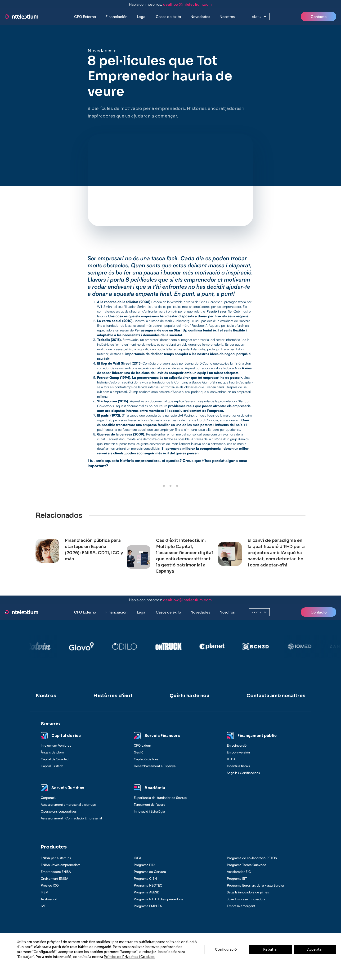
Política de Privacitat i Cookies (129, 957)
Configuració (226, 949)
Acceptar (315, 949)
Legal (141, 16)
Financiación (116, 16)
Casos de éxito (168, 16)
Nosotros (227, 16)
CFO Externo (85, 16)
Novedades (200, 16)
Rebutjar (270, 949)
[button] (116, 16)
